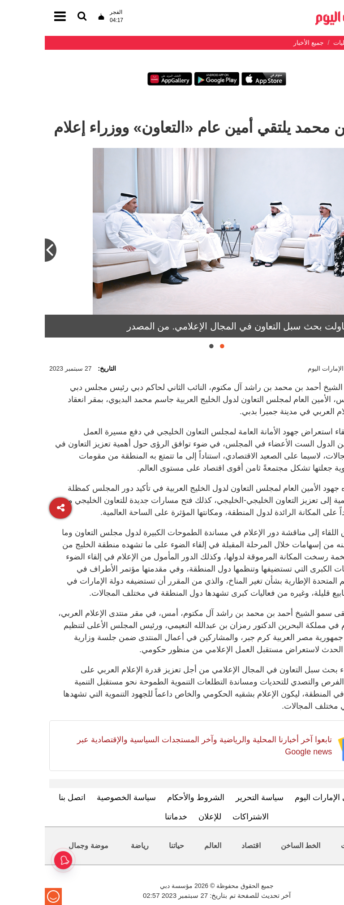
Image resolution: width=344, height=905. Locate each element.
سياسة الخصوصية (81, 797)
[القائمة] (37, 17)
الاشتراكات (206, 816)
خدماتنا (131, 816)
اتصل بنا (27, 797)
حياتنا (131, 845)
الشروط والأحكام (151, 797)
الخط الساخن (255, 845)
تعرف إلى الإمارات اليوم (290, 797)
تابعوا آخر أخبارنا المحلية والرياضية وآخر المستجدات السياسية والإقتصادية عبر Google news (159, 745)
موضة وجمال (43, 845)
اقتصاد (206, 845)
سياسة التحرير (215, 797)
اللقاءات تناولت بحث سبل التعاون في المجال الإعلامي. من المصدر (211, 326)
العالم (167, 845)
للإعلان (165, 816)
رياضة (95, 845)
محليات (307, 845)
